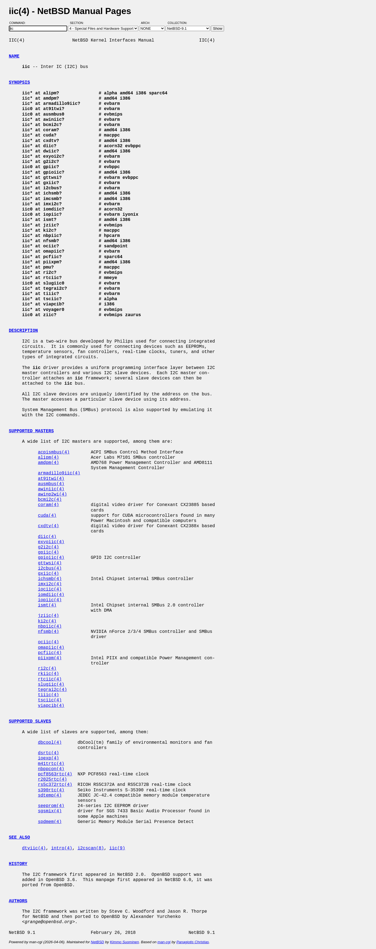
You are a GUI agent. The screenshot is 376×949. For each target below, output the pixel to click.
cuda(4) (47, 516)
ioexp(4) (48, 758)
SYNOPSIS (19, 83)
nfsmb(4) (48, 632)
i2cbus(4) (50, 568)
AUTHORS (18, 901)
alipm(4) (48, 458)
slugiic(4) (51, 685)
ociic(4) (48, 642)
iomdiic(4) (51, 595)
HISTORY (18, 864)
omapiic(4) (51, 648)
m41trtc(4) (51, 764)
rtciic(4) (50, 679)
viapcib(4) (51, 706)
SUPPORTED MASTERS (31, 431)
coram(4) (48, 505)
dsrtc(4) (48, 753)
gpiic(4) (48, 552)
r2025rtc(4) (52, 779)
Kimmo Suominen (124, 942)
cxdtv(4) (48, 526)
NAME (14, 56)
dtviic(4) (34, 848)
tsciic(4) (50, 700)
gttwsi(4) (50, 563)
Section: (78, 22)
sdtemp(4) (50, 795)
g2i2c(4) (48, 547)
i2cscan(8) (91, 848)
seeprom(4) (51, 806)
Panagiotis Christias (192, 942)
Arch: (148, 22)
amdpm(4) (48, 463)
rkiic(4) (48, 674)
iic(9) (117, 848)
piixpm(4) (50, 658)
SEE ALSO (19, 838)
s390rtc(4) (51, 790)
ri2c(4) (47, 669)
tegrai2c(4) (52, 690)
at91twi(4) (51, 479)
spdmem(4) (50, 822)
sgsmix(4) (50, 811)
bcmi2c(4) (50, 500)
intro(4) (61, 848)
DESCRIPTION (23, 331)
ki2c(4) (47, 621)
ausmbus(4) (51, 484)
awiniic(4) (51, 489)
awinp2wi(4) (52, 494)
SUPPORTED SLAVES (30, 721)
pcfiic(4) (50, 653)
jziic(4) (48, 616)
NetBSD (97, 942)
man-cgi (163, 942)
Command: (19, 22)
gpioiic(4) (51, 558)
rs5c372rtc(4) (55, 785)
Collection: (177, 22)
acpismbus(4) (54, 452)
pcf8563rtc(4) (55, 774)
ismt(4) (47, 605)
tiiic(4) (48, 695)
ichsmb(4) (50, 579)
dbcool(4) (50, 743)
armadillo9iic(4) (59, 473)
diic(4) (47, 537)
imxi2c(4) (50, 584)
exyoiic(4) (51, 542)
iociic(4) (50, 589)
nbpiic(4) (50, 626)
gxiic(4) (48, 574)
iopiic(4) (50, 600)
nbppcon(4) (51, 769)
